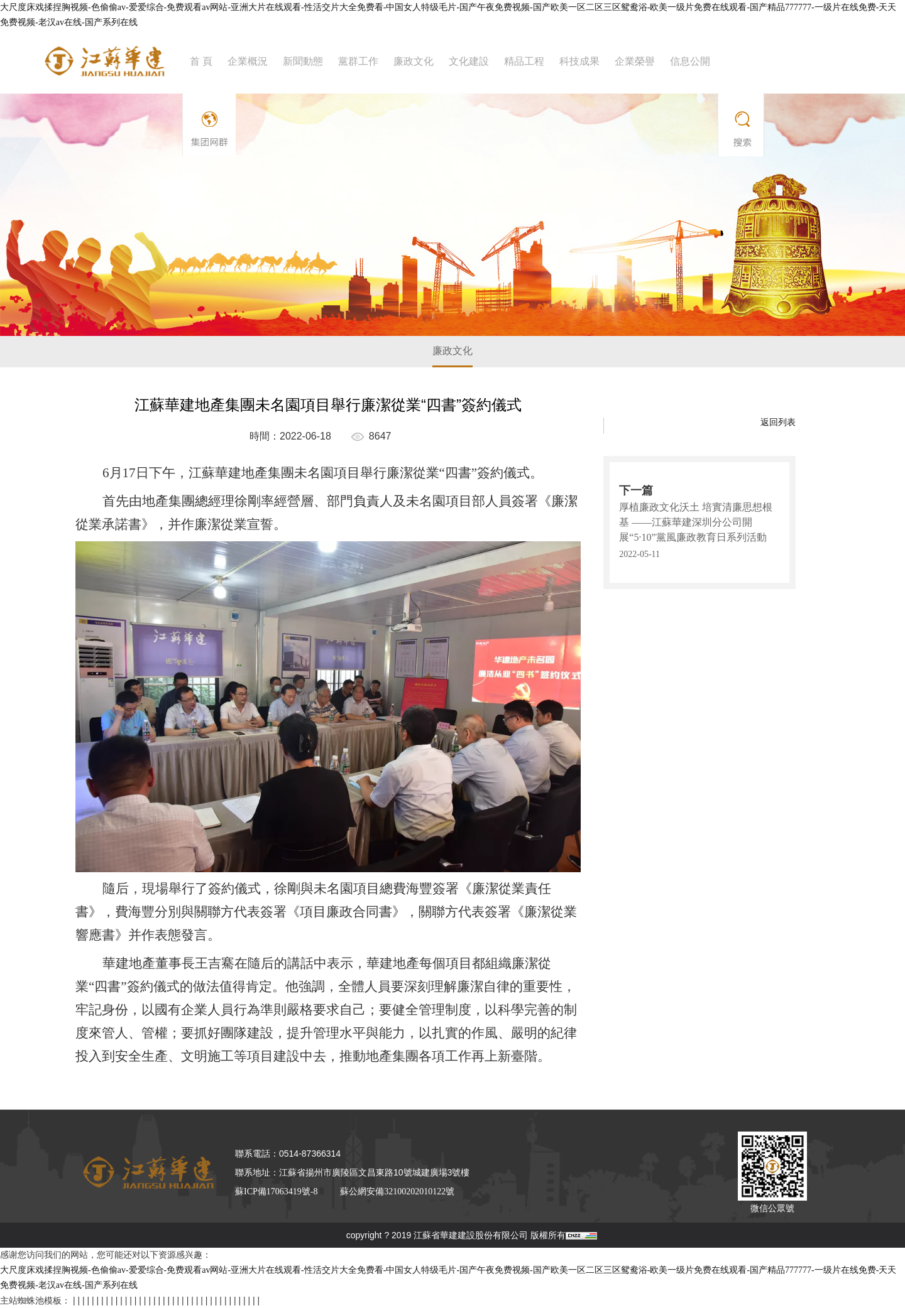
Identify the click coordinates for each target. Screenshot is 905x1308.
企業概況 (248, 61)
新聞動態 (303, 61)
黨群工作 (358, 61)
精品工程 (524, 61)
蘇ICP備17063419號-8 (276, 1191)
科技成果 (579, 61)
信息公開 (690, 61)
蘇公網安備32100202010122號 (397, 1191)
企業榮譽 (635, 61)
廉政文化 (413, 61)
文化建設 (469, 61)
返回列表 (778, 422)
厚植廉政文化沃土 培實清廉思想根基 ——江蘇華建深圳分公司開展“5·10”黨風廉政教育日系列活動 (695, 522)
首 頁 (201, 61)
